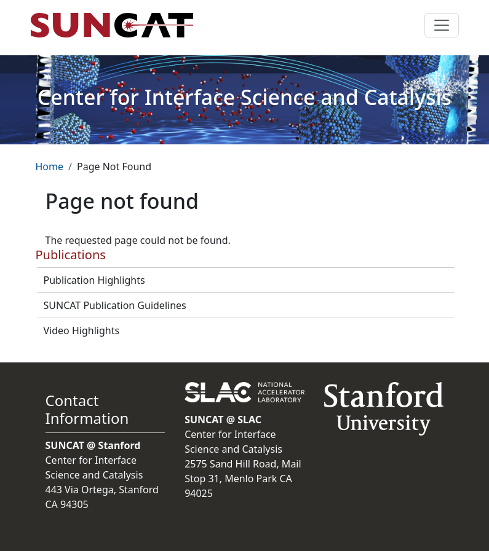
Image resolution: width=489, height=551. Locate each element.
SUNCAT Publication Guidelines (115, 305)
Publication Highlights (94, 280)
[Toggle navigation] (441, 25)
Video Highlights (82, 330)
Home (50, 166)
